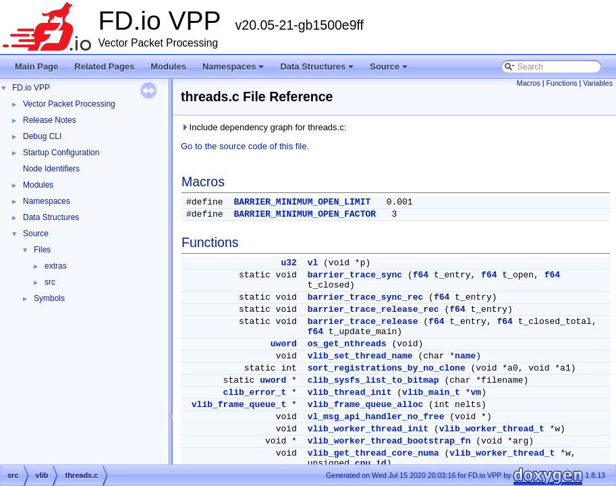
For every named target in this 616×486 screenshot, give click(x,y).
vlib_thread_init (350, 392)
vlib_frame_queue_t (239, 405)
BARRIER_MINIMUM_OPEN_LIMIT (301, 202)
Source (390, 70)
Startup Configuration (61, 152)
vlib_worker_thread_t (491, 429)
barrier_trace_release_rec (373, 309)
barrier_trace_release (363, 322)
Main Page (36, 66)
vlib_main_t (431, 392)
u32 (288, 263)
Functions (561, 83)
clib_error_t (255, 392)
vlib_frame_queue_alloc (366, 405)
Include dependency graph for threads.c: (263, 127)
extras (56, 266)
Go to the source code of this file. (245, 146)
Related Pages (104, 66)
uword (284, 344)
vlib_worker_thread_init (368, 429)
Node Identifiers (51, 168)
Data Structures (318, 70)
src (50, 282)
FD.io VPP (31, 87)
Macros (528, 83)
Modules (168, 66)
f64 (420, 275)
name (465, 356)
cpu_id (371, 463)
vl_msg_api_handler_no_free (376, 417)
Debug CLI (42, 136)
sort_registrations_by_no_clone (387, 368)
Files (42, 249)
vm (476, 392)
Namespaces (234, 70)
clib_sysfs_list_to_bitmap (373, 380)
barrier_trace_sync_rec (366, 297)
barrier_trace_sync (355, 275)
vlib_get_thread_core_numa (373, 453)
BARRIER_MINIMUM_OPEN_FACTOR (304, 214)
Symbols (49, 298)
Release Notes (49, 120)
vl (313, 263)
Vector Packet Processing (69, 104)
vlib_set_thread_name (360, 356)
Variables (598, 83)
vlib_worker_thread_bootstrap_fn (389, 441)
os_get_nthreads (347, 344)
